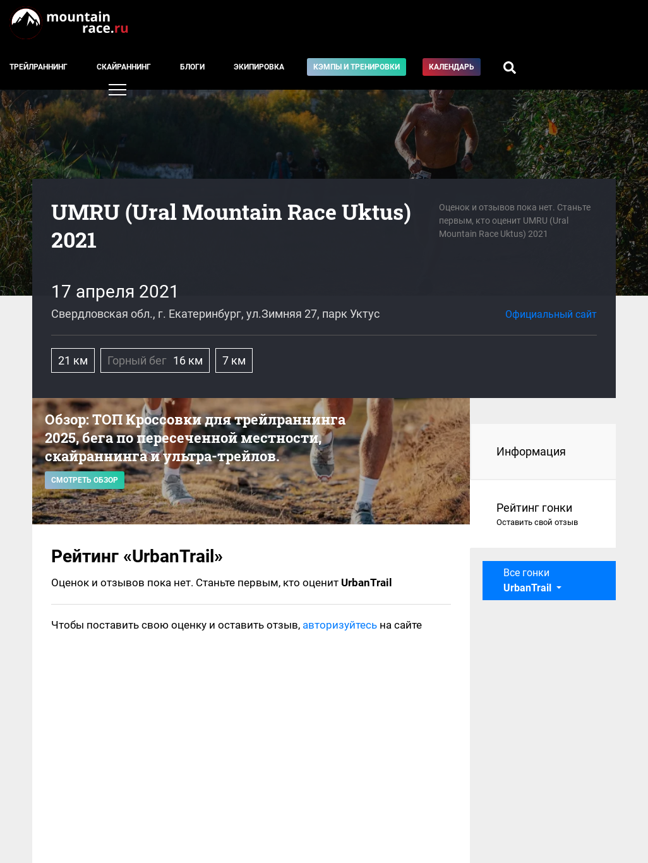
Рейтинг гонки (543, 515)
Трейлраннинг (38, 67)
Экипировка (259, 67)
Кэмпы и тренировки (356, 67)
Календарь (451, 67)
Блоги (192, 67)
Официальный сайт (551, 314)
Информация (531, 451)
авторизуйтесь (340, 625)
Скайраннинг (124, 67)
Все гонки (528, 580)
